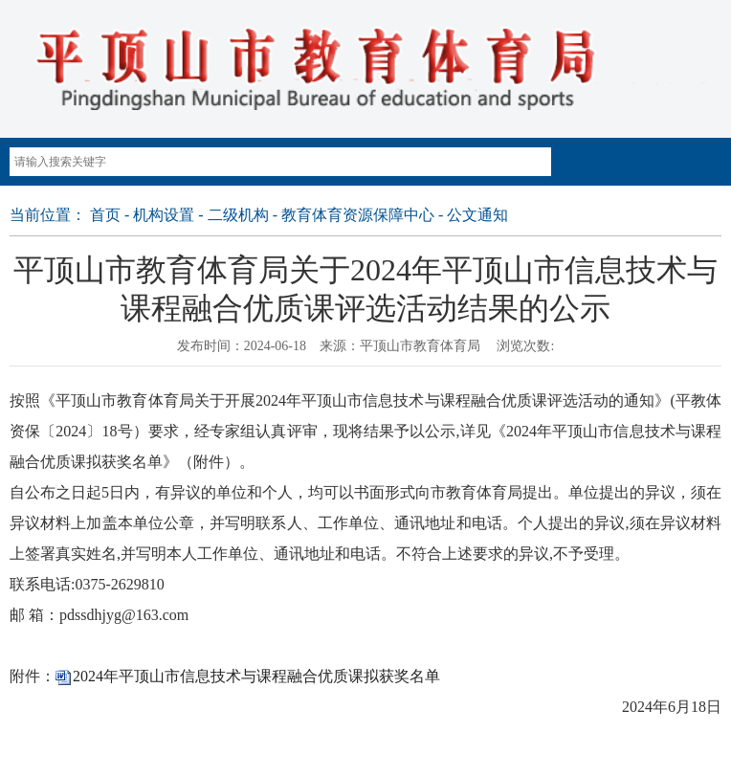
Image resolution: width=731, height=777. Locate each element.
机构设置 (163, 215)
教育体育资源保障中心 (357, 215)
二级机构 (238, 215)
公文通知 (477, 215)
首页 (105, 215)
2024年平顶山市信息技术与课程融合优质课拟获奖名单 (256, 676)
